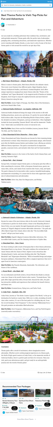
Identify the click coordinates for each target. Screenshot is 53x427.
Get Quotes (14, 408)
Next (49, 401)
